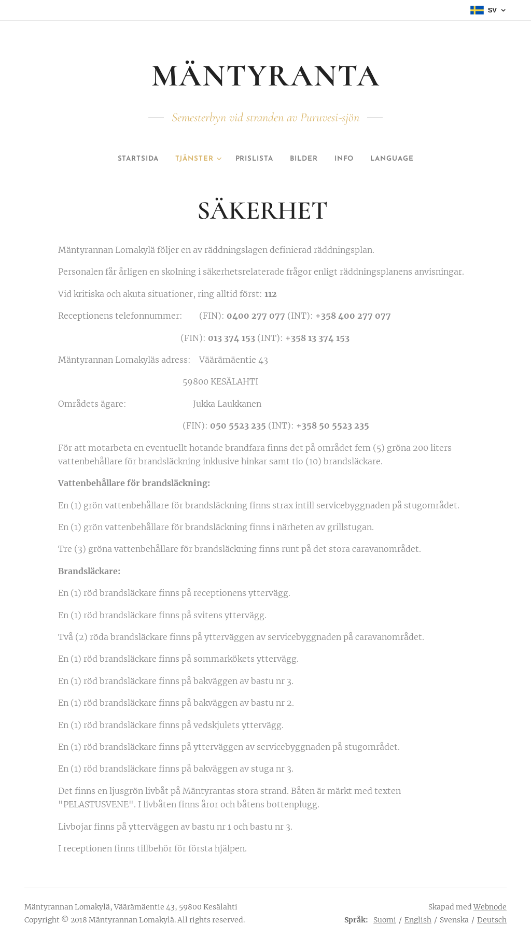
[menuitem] (127, 159)
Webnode (490, 907)
